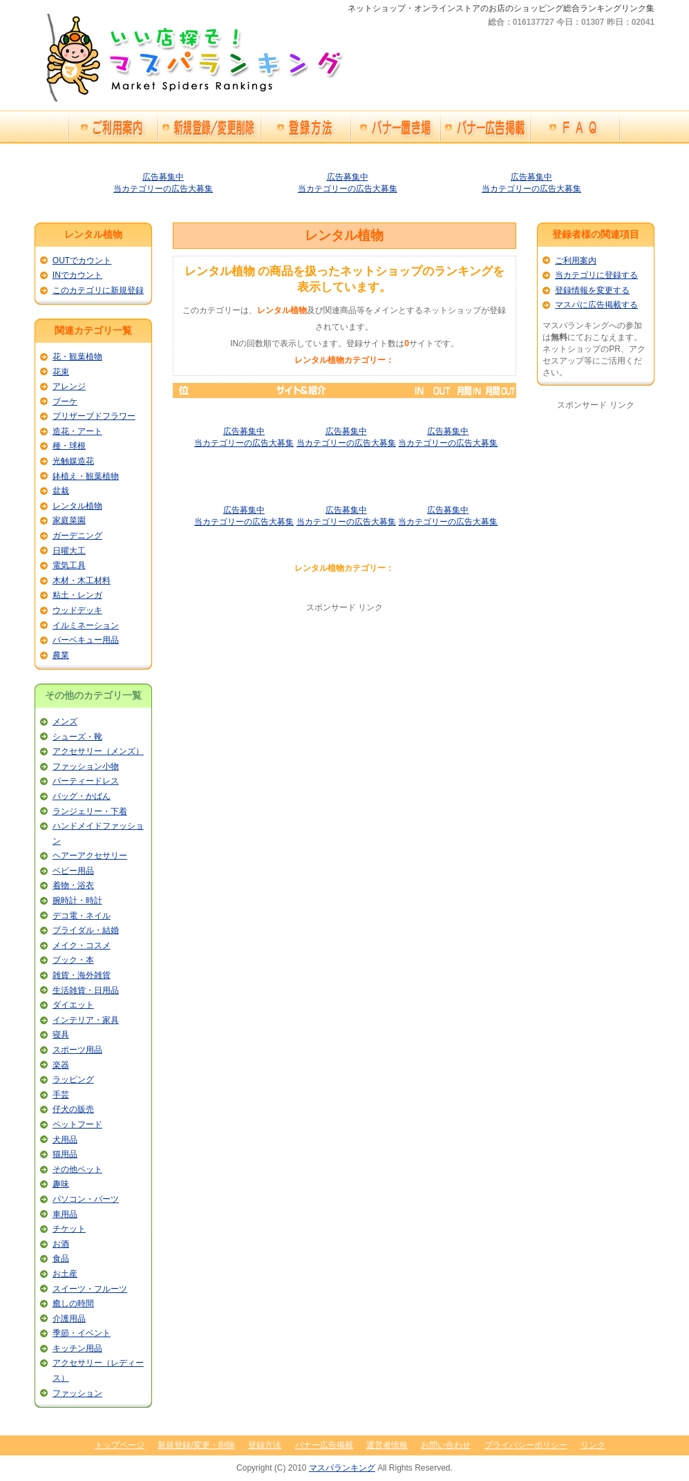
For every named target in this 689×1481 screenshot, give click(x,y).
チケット (69, 1229)
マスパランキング (342, 1468)
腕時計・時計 (77, 900)
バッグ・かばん (82, 796)
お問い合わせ (446, 1445)
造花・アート (77, 431)
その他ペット (77, 1169)
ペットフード (77, 1124)
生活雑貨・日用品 (86, 990)
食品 (61, 1258)
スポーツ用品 (77, 1050)
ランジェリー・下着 (90, 811)
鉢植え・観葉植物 (86, 476)
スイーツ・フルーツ (90, 1289)
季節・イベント (82, 1333)
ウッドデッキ (77, 610)
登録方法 (264, 1445)
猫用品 (65, 1154)
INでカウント (77, 275)
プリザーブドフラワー (94, 416)
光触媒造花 (73, 461)
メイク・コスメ (82, 945)
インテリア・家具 (86, 1020)
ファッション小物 (86, 766)
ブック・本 (73, 960)
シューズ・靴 (77, 737)
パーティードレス (86, 781)
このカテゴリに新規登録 (98, 290)
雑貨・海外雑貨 (82, 975)
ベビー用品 (73, 871)
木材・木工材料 (82, 580)
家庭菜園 (69, 520)
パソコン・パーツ (86, 1199)
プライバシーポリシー (525, 1445)
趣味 (61, 1184)
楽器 (61, 1065)
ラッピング (73, 1079)
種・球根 (69, 446)
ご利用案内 (575, 260)
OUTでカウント (82, 260)
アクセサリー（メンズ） (98, 751)
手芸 (61, 1095)
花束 (61, 372)
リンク (593, 1445)
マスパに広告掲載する (596, 305)
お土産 (65, 1274)
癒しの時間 (73, 1303)
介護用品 (69, 1318)
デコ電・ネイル (82, 916)
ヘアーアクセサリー (90, 855)
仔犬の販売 (73, 1109)
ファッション (77, 1393)
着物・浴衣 (73, 885)
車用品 (65, 1214)
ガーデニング (77, 535)
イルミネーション (86, 625)
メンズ (65, 721)
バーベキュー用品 (86, 640)
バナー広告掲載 (324, 1445)
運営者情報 (387, 1445)
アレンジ (69, 386)
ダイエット (73, 1005)
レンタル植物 (77, 506)
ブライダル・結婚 (86, 930)
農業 (61, 655)
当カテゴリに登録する (596, 275)
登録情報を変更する (592, 290)
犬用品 (65, 1139)
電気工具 (69, 565)
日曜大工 (69, 551)
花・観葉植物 (77, 356)
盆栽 (61, 491)
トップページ (119, 1445)
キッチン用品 (77, 1348)
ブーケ (65, 401)
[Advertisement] (344, 710)
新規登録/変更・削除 (196, 1445)
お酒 (61, 1244)
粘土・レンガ (77, 595)
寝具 (61, 1034)
